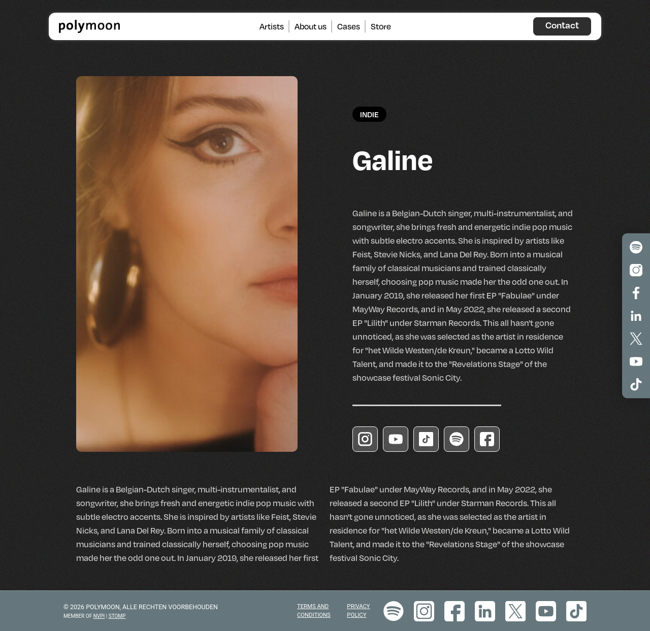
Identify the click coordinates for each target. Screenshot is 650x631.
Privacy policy (358, 610)
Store (381, 25)
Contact (562, 24)
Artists (271, 25)
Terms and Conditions (314, 610)
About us (311, 25)
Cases (348, 25)
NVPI (99, 616)
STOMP (117, 616)
